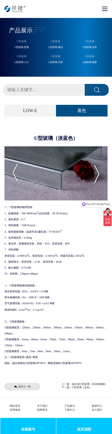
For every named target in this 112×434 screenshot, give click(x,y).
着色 (81, 110)
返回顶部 (84, 429)
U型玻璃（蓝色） (82, 387)
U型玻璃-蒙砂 (55, 47)
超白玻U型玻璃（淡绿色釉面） (90, 384)
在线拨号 (28, 429)
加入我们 (97, 409)
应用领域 (15, 409)
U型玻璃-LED (21, 62)
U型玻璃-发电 (89, 47)
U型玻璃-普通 (21, 47)
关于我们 (42, 406)
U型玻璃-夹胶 (55, 62)
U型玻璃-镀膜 (89, 62)
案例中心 (97, 406)
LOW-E (30, 110)
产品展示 (70, 406)
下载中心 (70, 409)
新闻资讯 (42, 409)
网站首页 (15, 406)
